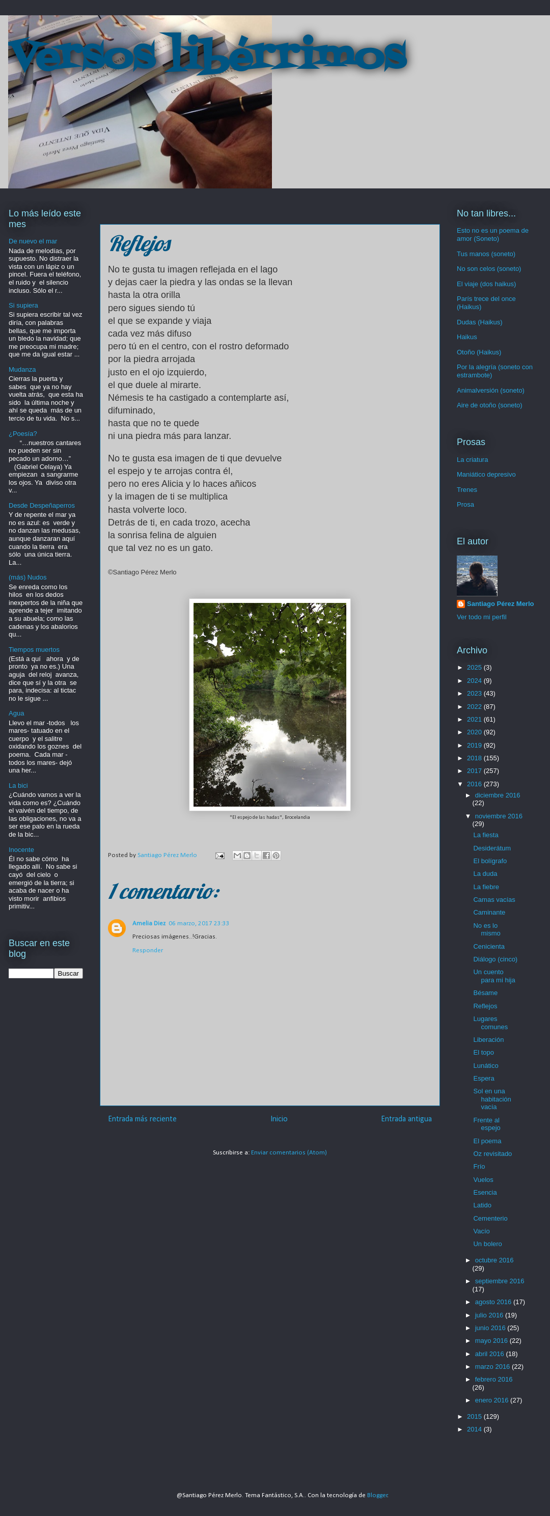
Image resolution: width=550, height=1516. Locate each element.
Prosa (465, 504)
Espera (483, 1078)
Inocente (21, 849)
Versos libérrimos (206, 58)
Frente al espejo (486, 1124)
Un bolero (487, 1244)
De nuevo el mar (33, 241)
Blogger (377, 1495)
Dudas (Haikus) (480, 322)
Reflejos (485, 1006)
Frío (479, 1166)
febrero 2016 (494, 1379)
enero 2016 (492, 1400)
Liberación (488, 1039)
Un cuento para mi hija (494, 976)
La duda (485, 873)
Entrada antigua (406, 1119)
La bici (18, 785)
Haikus (467, 337)
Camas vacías (494, 899)
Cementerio (490, 1218)
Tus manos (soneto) (486, 254)
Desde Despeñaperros (42, 505)
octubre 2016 (494, 1260)
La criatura (472, 459)
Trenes (467, 489)
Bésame (485, 993)
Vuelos (483, 1179)
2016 (475, 784)
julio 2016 (490, 1315)
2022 (475, 706)
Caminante (489, 912)
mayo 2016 (492, 1340)
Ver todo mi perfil (482, 617)
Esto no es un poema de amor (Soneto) (493, 234)
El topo (483, 1052)
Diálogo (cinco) (495, 959)
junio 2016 (491, 1328)
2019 (475, 745)
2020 (475, 732)
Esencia (485, 1192)
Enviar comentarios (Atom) (289, 1152)
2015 (475, 1416)
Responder (147, 950)
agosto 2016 (494, 1302)
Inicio (279, 1119)
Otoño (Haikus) (479, 352)
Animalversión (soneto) (491, 390)
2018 (475, 758)
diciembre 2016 (497, 795)
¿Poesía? (23, 433)
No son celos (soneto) (489, 268)
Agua (16, 713)
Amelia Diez (149, 923)
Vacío (481, 1231)
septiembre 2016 (500, 1281)
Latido (482, 1205)
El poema (487, 1141)
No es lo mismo (486, 930)
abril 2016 (490, 1354)
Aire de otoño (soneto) (489, 405)
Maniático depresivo (486, 474)
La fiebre (486, 887)
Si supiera (23, 305)
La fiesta (485, 835)
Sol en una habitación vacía (492, 1099)
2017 (475, 771)
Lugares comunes (490, 1023)
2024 (475, 680)
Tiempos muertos (34, 649)
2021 (475, 719)
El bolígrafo (490, 861)
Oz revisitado (492, 1153)
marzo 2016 (493, 1366)
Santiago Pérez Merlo (500, 604)
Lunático (485, 1065)
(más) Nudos (27, 577)
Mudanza (22, 369)
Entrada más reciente (142, 1119)
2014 (475, 1429)
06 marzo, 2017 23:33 (199, 923)
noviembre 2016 (498, 816)
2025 (475, 667)
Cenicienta (488, 946)
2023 (475, 693)
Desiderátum (492, 848)
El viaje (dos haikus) (486, 284)
